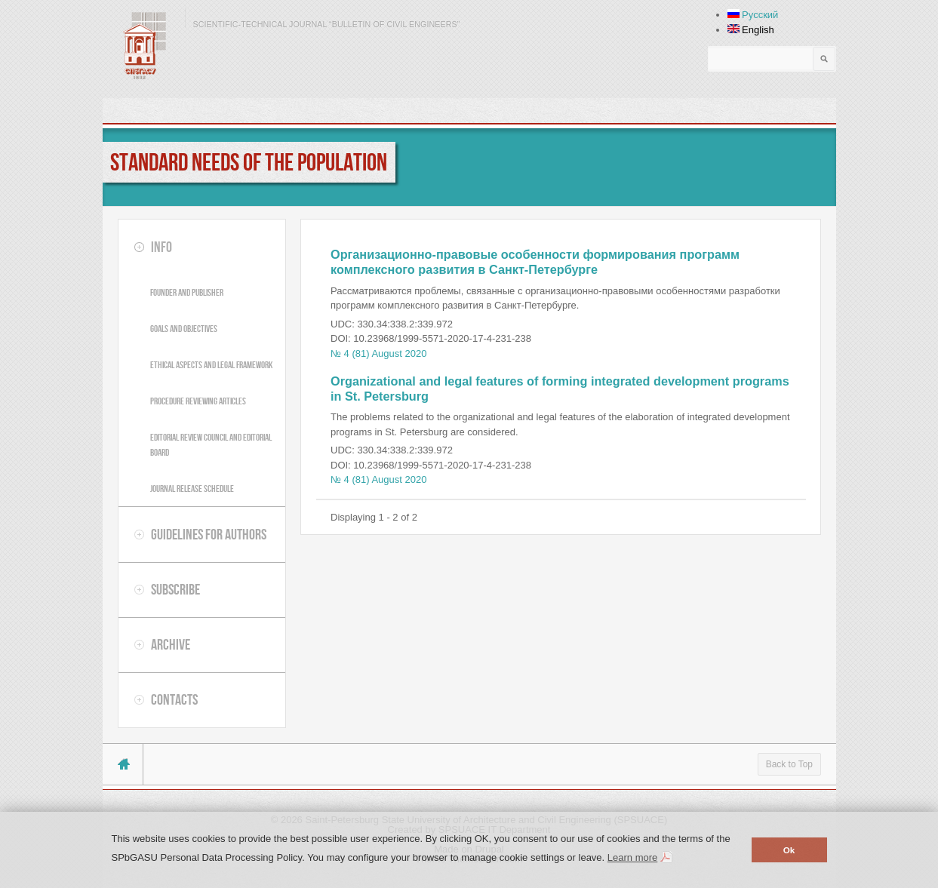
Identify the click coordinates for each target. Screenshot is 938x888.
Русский (753, 14)
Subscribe (175, 589)
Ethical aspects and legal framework (211, 364)
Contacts (174, 699)
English (750, 29)
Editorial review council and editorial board (211, 445)
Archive (170, 644)
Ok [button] (789, 850)
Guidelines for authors (208, 534)
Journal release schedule (192, 488)
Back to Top (789, 764)
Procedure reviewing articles (198, 401)
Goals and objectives (183, 328)
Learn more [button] (632, 857)
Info (161, 246)
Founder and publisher (186, 292)
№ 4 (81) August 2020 (378, 353)
